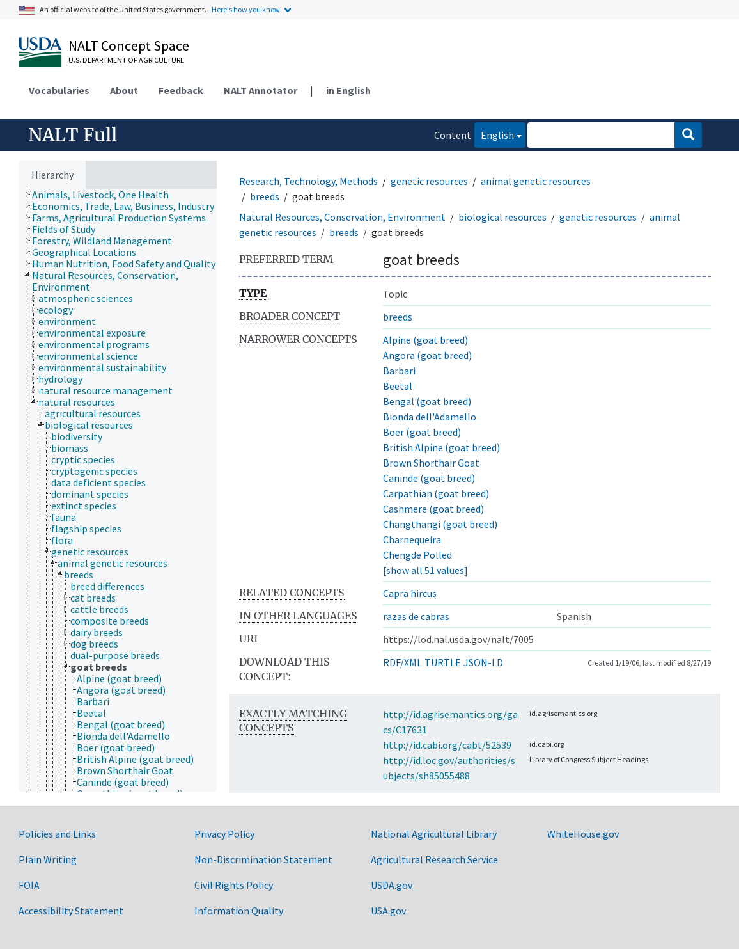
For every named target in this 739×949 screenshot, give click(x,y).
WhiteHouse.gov (583, 833)
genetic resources (429, 181)
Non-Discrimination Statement (263, 859)
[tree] (118, 490)
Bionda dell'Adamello (429, 416)
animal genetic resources (536, 181)
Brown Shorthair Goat (431, 462)
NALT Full (72, 135)
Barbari (399, 370)
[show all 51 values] (425, 570)
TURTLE (442, 662)
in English (348, 90)
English (494, 134)
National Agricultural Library (434, 833)
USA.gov (388, 910)
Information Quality (238, 910)
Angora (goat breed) (427, 355)
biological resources (502, 217)
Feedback (181, 90)
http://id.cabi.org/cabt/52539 (447, 744)
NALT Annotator (260, 90)
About (124, 90)
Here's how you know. (247, 9)
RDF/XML (402, 662)
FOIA (29, 885)
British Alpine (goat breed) (441, 447)
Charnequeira (412, 539)
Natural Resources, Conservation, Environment (342, 217)
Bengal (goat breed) (427, 401)
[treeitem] (105, 194)
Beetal (397, 385)
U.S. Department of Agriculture (126, 60)
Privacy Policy (224, 833)
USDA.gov (391, 885)
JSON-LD (483, 662)
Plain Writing (48, 859)
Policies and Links (57, 833)
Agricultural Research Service (434, 859)
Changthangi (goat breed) (440, 524)
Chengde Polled (417, 554)
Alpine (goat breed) (425, 339)
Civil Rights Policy (233, 885)
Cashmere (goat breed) (433, 508)
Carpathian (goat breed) (436, 493)
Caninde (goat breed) (429, 478)
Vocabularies (59, 90)
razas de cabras (416, 616)
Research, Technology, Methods (308, 181)
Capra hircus (410, 593)
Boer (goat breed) (422, 432)
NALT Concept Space (128, 45)
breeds (264, 196)
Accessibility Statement (71, 910)
